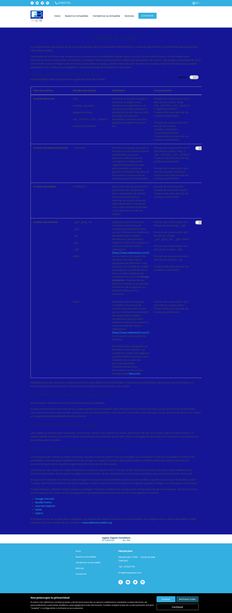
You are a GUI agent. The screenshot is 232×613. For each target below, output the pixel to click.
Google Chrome (44, 499)
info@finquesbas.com (129, 572)
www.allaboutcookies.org (97, 522)
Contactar (147, 15)
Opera (39, 513)
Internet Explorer (45, 506)
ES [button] (196, 2)
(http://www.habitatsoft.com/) (130, 253)
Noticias (129, 16)
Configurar (177, 606)
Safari (38, 509)
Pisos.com (134, 373)
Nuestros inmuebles (76, 16)
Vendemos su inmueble (106, 16)
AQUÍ (77, 605)
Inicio (57, 16)
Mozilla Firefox (43, 502)
